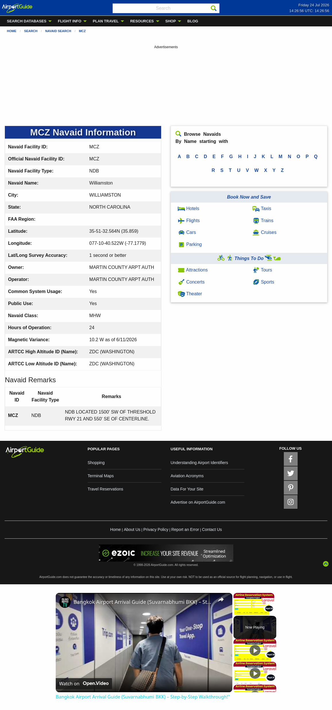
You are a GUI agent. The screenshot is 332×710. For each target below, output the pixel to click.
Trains (262, 220)
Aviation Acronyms (187, 476)
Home (11, 31)
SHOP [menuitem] (170, 21)
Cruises (264, 232)
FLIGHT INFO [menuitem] (69, 21)
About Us (132, 529)
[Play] (255, 650)
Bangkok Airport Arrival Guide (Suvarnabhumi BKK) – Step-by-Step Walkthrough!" (143, 601)
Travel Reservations (105, 489)
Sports (263, 282)
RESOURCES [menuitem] (142, 21)
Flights (189, 220)
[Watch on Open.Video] (84, 683)
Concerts (191, 282)
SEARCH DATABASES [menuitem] (26, 21)
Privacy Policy (155, 529)
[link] (65, 602)
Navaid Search (58, 31)
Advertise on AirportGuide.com (198, 502)
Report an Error (185, 529)
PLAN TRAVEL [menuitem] (106, 21)
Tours (262, 269)
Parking (190, 244)
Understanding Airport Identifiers (199, 462)
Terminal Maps (101, 476)
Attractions (193, 269)
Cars (187, 232)
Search (30, 31)
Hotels (188, 208)
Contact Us (212, 529)
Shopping (96, 462)
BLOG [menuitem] (192, 21)
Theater (190, 293)
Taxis (261, 208)
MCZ (82, 31)
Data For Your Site (187, 489)
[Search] (214, 8)
